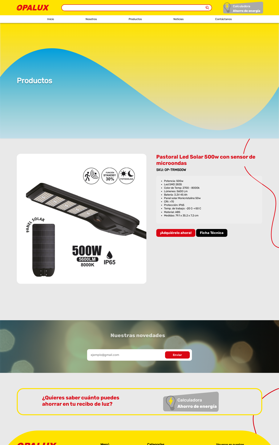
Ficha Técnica (212, 233)
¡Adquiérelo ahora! (176, 233)
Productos (135, 19)
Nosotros (91, 19)
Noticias (178, 19)
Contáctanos (223, 19)
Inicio (50, 19)
